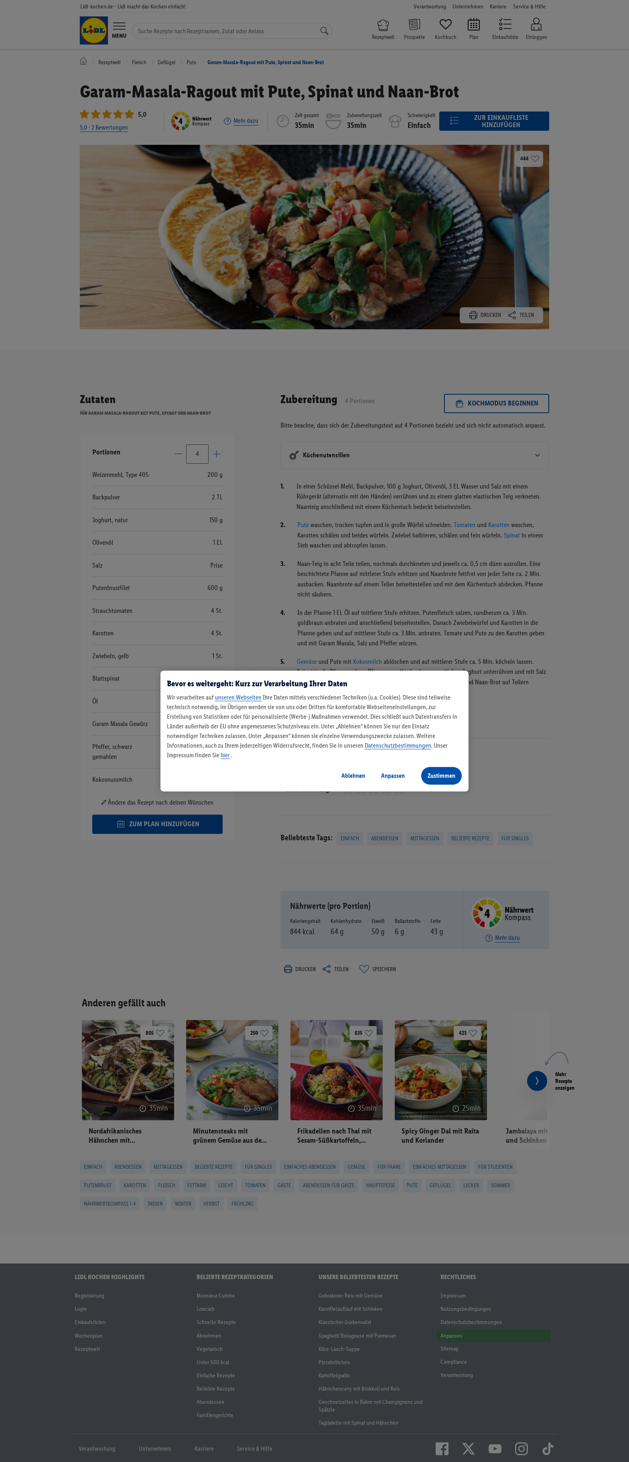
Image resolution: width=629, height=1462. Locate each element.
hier (225, 755)
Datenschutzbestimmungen (398, 745)
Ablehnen (353, 775)
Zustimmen (441, 775)
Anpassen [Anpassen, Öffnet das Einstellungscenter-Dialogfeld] (393, 775)
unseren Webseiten (238, 697)
